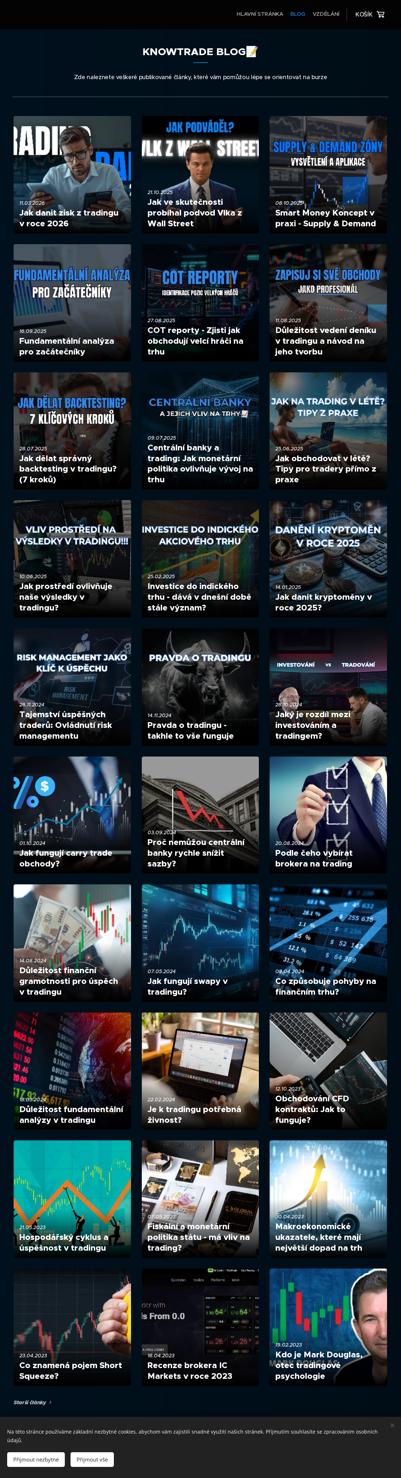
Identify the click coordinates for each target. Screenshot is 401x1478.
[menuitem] (326, 15)
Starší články (30, 1402)
